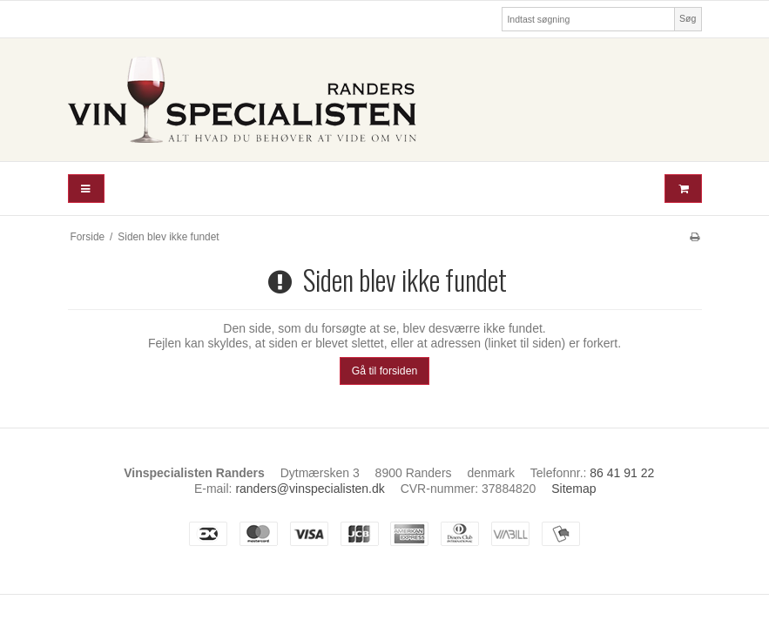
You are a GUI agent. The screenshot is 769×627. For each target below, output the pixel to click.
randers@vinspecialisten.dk (309, 489)
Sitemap (573, 489)
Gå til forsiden (385, 371)
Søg (687, 18)
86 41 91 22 (622, 473)
